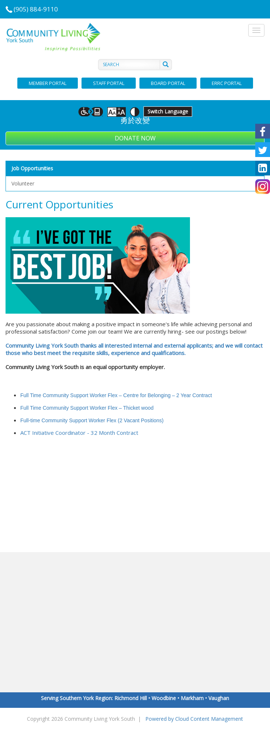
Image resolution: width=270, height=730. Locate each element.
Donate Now (135, 138)
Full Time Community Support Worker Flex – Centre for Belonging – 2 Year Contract (116, 395)
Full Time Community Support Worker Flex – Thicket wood (86, 408)
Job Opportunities (32, 168)
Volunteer (22, 183)
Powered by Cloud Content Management (194, 718)
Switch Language (168, 111)
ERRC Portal (227, 83)
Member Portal (47, 83)
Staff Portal (108, 83)
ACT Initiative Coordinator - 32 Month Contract (79, 432)
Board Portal (168, 83)
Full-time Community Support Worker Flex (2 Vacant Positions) (92, 420)
